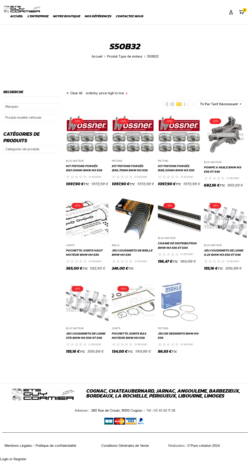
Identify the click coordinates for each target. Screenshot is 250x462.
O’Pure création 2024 (203, 445)
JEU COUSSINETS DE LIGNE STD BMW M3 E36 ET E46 (85, 335)
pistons (117, 160)
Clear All (76, 93)
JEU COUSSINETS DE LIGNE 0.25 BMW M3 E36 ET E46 (223, 252)
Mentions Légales (18, 445)
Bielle (115, 245)
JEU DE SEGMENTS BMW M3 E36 (178, 335)
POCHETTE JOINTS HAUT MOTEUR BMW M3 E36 (84, 252)
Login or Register (13, 459)
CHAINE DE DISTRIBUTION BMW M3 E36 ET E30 (177, 245)
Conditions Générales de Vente (125, 445)
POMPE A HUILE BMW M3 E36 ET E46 (222, 169)
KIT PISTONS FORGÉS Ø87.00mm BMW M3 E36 (84, 168)
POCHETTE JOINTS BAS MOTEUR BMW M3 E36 (129, 335)
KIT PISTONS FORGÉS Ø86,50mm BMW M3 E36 (176, 168)
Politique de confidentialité (56, 445)
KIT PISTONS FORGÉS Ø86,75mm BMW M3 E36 (130, 168)
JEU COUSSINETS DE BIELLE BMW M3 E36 (132, 252)
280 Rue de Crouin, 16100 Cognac (116, 410)
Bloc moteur (75, 160)
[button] (241, 12)
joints (70, 245)
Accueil (97, 56)
